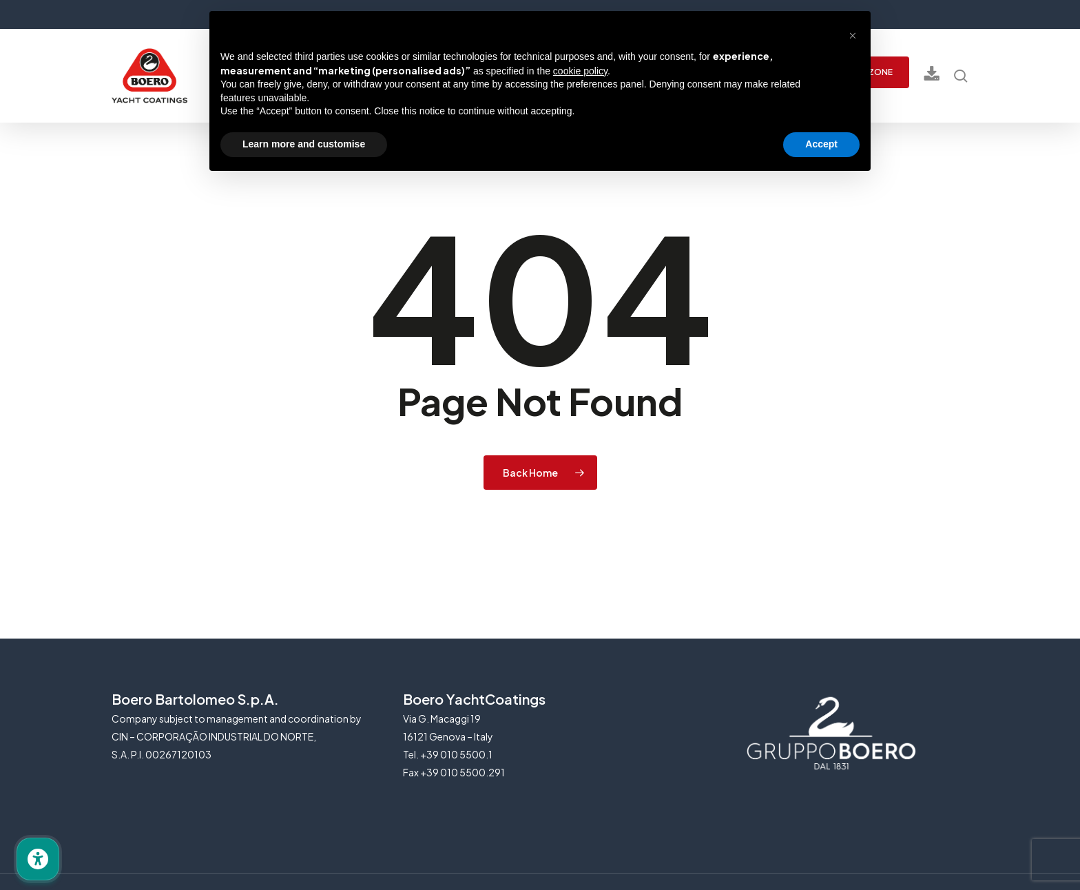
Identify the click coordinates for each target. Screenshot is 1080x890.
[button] (853, 33)
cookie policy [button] (580, 70)
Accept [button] (821, 143)
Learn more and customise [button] (303, 143)
